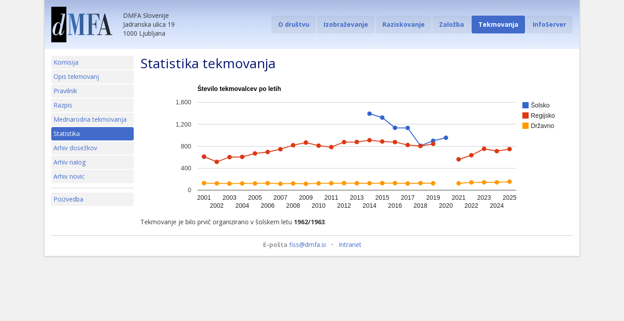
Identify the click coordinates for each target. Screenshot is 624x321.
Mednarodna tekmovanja (90, 119)
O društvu (293, 24)
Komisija (65, 62)
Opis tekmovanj (76, 76)
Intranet (350, 244)
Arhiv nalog (69, 162)
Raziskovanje (403, 24)
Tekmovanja (498, 24)
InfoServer (549, 24)
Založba (451, 24)
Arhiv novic (69, 176)
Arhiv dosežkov (75, 148)
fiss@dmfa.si (307, 244)
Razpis (62, 105)
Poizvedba (68, 199)
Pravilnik (65, 90)
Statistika (66, 133)
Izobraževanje (346, 24)
